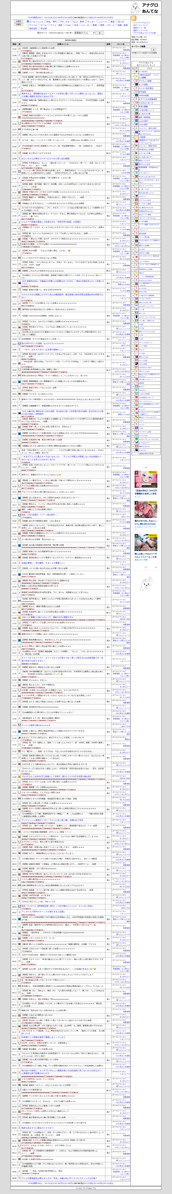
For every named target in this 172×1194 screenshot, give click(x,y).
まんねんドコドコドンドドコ (146, 547)
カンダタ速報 (143, 221)
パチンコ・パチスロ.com (147, 218)
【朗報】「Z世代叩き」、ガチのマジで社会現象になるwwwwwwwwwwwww (53, 932)
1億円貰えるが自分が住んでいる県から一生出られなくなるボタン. (49, 309)
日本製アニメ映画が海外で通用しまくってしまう (43, 1037)
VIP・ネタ (65, 22)
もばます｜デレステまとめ (147, 317)
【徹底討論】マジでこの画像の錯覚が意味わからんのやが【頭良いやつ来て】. (54, 1140)
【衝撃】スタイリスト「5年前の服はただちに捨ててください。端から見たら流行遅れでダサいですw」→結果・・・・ (62, 960)
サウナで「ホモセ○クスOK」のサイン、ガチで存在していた (46, 1145)
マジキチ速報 (125, 154)
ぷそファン (142, 196)
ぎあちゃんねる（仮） (145, 302)
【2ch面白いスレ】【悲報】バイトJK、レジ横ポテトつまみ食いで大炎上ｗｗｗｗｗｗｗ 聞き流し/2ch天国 (62, 1004)
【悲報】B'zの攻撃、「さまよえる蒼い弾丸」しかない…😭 (46, 250)
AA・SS (85, 25)
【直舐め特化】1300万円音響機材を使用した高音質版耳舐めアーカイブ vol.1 (146, 514)
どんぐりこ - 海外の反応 (148, 128)
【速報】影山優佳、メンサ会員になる (37, 1049)
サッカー (91, 22)
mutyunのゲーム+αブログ (146, 306)
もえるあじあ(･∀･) (146, 157)
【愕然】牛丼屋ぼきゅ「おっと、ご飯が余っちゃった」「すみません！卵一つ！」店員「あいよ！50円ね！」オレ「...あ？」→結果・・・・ (63, 164)
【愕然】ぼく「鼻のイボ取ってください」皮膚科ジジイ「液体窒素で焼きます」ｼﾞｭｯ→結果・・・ (62, 826)
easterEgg (141, 328)
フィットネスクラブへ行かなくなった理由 (39, 258)
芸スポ (121, 22)
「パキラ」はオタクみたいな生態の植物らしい (42, 349)
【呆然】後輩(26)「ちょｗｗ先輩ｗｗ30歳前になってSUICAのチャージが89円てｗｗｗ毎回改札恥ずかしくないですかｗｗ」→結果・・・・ (63, 420)
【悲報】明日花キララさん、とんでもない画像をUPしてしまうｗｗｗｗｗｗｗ (54, 327)
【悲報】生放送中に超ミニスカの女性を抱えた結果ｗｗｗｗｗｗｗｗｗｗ (52, 612)
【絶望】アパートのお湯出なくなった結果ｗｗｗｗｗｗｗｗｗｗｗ (49, 303)
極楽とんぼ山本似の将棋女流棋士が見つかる (40, 586)
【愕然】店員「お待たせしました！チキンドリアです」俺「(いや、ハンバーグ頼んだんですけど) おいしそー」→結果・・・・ (63, 466)
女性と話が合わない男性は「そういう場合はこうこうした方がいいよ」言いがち (55, 375)
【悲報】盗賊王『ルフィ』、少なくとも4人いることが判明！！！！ (50, 1085)
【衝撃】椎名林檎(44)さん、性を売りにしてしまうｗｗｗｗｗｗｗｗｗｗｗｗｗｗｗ (56, 640)
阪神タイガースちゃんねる (147, 331)
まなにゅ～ (142, 350)
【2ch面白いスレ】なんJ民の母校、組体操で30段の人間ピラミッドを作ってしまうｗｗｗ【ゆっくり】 (62, 276)
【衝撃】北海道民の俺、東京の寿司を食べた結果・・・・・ (46, 440)
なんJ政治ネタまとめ (146, 207)
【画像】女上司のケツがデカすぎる (36, 153)
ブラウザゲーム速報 (145, 432)
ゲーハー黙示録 (144, 237)
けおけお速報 (143, 364)
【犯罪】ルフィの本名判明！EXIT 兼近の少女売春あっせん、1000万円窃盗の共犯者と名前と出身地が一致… (62, 918)
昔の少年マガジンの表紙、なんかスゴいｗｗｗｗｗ (43, 343)
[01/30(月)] (59, 17)
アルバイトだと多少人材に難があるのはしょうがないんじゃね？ (48, 492)
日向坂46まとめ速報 (146, 149)
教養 (95, 25)
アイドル (33, 25)
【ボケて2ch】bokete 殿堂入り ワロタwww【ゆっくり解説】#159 (49, 955)
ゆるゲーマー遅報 (145, 215)
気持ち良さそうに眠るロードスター (37, 1128)
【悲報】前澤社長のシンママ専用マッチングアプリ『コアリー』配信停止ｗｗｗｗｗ (56, 558)
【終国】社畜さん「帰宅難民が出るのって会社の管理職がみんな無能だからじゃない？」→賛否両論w (63, 86)
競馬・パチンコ (107, 25)
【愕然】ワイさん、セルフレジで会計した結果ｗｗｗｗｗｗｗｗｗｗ (50, 321)
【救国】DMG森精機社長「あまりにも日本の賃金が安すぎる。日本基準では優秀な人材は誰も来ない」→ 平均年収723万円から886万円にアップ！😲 (62, 672)
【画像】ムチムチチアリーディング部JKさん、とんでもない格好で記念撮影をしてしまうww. (60, 836)
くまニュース (125, 96)
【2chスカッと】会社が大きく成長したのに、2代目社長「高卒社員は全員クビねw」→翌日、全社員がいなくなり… (63, 769)
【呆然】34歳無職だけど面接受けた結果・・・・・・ (44, 48)
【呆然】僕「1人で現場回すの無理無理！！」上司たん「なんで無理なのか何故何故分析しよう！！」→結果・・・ (60, 1152)
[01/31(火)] (49, 17)
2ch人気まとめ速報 (123, 80)
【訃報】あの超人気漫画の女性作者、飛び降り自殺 (43, 545)
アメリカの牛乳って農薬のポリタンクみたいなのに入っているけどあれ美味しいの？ (56, 695)
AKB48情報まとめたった (146, 397)
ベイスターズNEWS (145, 299)
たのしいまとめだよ (122, 125)
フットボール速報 (145, 204)
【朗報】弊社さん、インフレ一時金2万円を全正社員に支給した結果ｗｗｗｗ (53, 504)
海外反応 (33, 28)
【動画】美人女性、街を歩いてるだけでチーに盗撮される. (46, 580)
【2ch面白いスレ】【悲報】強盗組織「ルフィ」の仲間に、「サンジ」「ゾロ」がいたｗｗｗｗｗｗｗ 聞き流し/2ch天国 (62, 652)
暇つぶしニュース (123, 73)
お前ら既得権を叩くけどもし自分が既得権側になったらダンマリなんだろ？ (53, 885)
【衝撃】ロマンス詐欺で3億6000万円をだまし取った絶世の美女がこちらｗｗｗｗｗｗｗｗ (59, 808)
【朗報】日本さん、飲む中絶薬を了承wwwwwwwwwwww (45, 999)
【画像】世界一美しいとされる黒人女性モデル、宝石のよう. (47, 427)
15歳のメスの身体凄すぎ (32, 1090)
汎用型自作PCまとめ (146, 211)
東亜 (113, 22)
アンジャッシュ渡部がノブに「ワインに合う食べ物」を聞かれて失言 (52, 820)
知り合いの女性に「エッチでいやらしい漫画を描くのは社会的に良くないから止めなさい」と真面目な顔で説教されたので (62, 1072)
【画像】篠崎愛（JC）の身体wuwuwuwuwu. (39, 787)
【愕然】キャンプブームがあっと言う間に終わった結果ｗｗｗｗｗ (49, 782)
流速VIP (141, 273)
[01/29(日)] (69, 17)
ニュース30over (144, 261)
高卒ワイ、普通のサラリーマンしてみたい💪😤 (41, 475)
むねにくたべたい (142, 486)
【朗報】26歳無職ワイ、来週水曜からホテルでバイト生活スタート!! (50, 406)
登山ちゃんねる (144, 164)
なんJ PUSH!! (143, 288)
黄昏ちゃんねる (124, 284)
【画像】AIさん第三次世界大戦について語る (40, 1059)
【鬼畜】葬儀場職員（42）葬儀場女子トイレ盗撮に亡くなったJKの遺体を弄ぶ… (55, 381)
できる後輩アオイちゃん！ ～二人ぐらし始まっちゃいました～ (146, 483)
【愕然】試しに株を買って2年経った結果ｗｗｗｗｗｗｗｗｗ (47, 803)
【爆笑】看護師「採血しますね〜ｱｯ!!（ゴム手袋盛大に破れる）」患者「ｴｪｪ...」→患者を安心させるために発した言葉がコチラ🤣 (63, 54)
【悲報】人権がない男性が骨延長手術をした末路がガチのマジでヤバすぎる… (54, 731)
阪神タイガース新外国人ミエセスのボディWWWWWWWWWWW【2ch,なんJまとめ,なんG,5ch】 (61, 399)
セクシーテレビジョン (145, 401)
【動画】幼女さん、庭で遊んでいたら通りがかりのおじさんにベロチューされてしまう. (58, 975)
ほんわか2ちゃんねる (145, 280)
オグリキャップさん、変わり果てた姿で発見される (43, 842)
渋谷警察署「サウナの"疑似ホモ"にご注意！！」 (42, 339)
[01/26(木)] (98, 17)
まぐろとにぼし (143, 435)
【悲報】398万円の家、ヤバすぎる (36, 895)
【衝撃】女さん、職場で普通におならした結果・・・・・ (45, 606)
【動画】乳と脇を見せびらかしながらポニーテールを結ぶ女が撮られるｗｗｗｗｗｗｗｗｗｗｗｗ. (62, 61)
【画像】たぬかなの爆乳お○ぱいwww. (37, 1015)
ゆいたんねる (125, 130)
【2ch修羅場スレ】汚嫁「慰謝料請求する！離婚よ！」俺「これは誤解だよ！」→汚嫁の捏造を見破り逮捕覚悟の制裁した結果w (62, 815)
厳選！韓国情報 (144, 117)
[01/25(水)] (108, 17)
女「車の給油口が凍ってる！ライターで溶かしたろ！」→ (45, 980)
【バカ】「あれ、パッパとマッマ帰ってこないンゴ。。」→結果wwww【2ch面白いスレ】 (59, 140)
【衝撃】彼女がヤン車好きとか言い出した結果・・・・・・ (46, 667)
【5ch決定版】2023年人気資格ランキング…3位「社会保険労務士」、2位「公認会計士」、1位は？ (62, 146)
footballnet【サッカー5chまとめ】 (149, 439)
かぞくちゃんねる (145, 200)
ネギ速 (141, 324)
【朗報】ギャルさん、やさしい (34, 680)
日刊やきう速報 (144, 253)
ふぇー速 (141, 309)
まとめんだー (125, 63)
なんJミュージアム (146, 185)
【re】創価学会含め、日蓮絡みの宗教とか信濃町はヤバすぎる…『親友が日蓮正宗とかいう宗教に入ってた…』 (63, 282)
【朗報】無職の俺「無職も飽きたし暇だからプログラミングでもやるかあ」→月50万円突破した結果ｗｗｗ (63, 101)
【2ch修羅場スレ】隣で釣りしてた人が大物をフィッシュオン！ (48, 712)
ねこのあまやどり (144, 443)
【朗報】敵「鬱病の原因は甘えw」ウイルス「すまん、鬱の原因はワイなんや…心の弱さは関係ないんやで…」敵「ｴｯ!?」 (63, 215)
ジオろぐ (141, 421)
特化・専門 (52, 22)
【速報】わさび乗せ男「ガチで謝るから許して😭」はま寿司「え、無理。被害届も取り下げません (62, 1026)
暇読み (127, 739)
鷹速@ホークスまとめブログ (147, 417)
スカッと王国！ (143, 360)
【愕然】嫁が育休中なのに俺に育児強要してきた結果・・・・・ (48, 1117)
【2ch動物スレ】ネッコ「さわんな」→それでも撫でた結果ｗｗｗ (49, 1101)
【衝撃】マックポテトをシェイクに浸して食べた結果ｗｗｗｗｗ (48, 1096)
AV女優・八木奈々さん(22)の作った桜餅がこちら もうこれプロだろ (50, 690)
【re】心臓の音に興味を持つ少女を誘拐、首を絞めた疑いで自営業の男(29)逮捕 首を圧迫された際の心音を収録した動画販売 (62, 412)
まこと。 (138, 516)
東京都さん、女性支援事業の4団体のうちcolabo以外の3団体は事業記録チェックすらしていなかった (63, 986)
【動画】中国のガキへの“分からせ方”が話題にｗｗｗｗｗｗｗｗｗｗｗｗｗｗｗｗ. (56, 192)
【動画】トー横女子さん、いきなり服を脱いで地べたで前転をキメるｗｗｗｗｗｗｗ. (57, 480)
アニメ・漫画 (56, 25)
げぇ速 (141, 339)
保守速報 (142, 92)
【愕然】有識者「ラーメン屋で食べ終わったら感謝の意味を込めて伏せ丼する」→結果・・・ (60, 890)
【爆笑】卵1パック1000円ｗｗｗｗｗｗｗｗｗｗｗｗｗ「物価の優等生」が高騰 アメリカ (59, 944)
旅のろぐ (141, 386)
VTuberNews (142, 390)
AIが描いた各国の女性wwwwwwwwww (37, 1159)
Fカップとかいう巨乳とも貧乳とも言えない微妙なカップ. (45, 1111)
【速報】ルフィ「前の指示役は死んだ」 (38, 73)
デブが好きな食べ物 (30, 129)
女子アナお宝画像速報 (148, 99)
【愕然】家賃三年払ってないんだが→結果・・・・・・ (45, 388)
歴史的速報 (142, 233)
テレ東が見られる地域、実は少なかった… (39, 539)
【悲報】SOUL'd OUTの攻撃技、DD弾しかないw (42, 316)
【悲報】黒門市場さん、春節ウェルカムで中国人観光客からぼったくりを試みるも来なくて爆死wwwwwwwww (61, 600)
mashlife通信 (143, 121)
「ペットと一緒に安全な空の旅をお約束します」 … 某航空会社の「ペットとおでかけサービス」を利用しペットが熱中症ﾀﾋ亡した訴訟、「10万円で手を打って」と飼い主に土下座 (62, 171)
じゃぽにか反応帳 (144, 394)
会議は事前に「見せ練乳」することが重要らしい (43, 563)
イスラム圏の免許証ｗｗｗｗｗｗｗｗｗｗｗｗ (41, 879)
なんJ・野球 (78, 22)
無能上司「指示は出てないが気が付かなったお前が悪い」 (45, 1010)
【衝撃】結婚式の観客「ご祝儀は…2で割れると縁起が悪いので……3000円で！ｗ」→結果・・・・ (62, 864)
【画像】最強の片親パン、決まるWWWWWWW (41, 290)
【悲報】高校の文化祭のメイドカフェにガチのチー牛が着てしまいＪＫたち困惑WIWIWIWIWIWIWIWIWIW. (55, 116)
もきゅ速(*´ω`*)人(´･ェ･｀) (147, 379)
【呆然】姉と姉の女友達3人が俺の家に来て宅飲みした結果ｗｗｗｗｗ (50, 66)
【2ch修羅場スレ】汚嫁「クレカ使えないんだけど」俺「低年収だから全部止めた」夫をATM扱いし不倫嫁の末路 (63, 1165)
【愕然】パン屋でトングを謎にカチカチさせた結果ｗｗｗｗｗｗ (48, 622)
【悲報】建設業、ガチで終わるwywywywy (39, 868)
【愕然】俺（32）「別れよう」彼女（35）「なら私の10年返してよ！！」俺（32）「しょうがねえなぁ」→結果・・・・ (63, 991)
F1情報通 (142, 137)
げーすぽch (142, 353)
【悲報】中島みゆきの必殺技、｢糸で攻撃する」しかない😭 (46, 178)
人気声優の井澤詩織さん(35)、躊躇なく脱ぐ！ (41, 369)
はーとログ (142, 409)
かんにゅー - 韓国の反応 (148, 146)
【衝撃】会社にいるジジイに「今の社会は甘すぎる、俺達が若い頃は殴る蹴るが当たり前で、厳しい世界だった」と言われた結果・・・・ (63, 526)
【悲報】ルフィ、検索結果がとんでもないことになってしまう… (48, 853)
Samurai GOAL (142, 450)
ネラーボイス (144, 173)
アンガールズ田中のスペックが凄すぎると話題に (43, 911)
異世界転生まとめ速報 (145, 269)
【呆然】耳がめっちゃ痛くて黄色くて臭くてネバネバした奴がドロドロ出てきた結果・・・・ (60, 1020)
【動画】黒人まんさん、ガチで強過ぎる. (38, 685)
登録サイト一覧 (139, 28)
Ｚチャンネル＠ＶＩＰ (145, 342)
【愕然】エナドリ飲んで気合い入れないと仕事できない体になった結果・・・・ (55, 702)
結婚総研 (141, 383)
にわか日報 (125, 173)
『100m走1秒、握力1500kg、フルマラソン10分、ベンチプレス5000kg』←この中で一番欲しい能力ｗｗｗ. (63, 362)
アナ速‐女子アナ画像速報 (146, 295)
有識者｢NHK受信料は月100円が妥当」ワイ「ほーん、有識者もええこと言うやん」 (56, 592)
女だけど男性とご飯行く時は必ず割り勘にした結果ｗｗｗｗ (46, 646)
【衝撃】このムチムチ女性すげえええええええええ (43, 271)
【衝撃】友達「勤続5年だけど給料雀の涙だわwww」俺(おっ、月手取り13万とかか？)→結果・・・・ (59, 926)
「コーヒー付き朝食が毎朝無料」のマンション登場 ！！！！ (47, 832)
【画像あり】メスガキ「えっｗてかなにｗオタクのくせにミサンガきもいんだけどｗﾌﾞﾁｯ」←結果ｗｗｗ (63, 228)
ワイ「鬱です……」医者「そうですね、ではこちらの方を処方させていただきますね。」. (59, 751)
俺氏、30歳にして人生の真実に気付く (37, 509)
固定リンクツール (140, 30)
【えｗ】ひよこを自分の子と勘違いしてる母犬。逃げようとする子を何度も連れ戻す (56, 776)
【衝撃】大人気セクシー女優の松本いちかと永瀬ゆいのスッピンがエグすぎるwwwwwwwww (60, 433)
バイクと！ (142, 424)
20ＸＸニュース (124, 340)
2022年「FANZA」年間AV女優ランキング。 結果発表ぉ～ (45, 1043)
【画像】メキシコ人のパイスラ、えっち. (38, 938)
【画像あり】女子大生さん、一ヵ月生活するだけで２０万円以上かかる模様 (53, 203)
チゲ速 (141, 335)
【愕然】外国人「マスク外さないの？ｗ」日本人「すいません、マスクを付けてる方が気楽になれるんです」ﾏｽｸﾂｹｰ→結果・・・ (63, 263)
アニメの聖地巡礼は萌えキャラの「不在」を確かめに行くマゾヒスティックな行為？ (59, 1178)
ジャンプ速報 (143, 346)
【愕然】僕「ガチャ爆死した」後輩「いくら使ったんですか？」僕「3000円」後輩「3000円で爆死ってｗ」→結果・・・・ (63, 744)
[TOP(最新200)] (35, 17)
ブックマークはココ (141, 22)
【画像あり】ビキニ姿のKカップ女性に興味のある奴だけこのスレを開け (52, 446)
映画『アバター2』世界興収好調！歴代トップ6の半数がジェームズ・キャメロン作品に (57, 906)
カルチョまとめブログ (147, 177)
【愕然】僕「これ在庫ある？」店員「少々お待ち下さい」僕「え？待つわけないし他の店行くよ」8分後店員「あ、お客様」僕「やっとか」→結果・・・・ (62, 1133)
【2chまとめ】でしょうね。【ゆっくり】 (38, 901)
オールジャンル (36, 22)
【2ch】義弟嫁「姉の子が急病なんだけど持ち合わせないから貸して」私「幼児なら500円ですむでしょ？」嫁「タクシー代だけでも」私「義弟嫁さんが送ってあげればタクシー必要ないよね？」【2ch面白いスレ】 (63, 79)
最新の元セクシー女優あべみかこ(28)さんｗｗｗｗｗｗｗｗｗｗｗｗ (50, 634)
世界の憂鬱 (143, 106)
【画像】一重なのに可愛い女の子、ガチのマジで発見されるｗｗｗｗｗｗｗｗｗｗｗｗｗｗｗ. (60, 239)
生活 (76, 25)
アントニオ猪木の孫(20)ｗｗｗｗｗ (36, 725)
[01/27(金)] (88, 17)
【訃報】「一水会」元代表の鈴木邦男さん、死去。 (43, 1171)
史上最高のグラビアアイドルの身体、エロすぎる (42, 123)
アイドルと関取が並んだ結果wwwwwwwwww (40, 486)
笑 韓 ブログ (144, 189)
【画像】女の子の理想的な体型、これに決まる (41, 521)
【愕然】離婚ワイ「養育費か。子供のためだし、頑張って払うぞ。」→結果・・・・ (56, 197)
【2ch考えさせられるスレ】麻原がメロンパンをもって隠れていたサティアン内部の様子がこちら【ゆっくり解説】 (61, 333)
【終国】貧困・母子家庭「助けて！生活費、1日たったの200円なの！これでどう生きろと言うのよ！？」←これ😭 (61, 185)
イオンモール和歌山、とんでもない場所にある (41, 792)
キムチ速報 (143, 85)
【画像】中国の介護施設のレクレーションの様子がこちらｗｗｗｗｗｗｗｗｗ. (54, 533)
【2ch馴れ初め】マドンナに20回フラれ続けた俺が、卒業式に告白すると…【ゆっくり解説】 (60, 859)
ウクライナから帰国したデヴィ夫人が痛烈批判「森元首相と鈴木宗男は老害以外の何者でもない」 (62, 296)
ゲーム (44, 25)
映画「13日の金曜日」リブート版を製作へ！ (40, 515)
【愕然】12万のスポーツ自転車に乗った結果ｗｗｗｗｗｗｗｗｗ (48, 949)
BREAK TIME (125, 619)
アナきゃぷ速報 (145, 81)
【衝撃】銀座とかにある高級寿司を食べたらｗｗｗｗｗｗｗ (46, 551)
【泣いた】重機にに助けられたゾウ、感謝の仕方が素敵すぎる (47, 617)
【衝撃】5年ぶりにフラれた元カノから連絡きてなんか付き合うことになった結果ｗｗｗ (58, 135)
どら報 (141, 428)
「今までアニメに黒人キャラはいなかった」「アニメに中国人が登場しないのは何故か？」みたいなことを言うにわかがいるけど (62, 458)
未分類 (44, 28)
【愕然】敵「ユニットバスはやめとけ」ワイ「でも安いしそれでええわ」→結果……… (57, 233)
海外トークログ (144, 161)
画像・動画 (123, 25)
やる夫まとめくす (146, 103)
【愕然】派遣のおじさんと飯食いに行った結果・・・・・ (45, 1106)
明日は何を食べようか (146, 193)
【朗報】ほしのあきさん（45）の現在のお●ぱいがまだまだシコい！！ (51, 498)
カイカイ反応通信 (146, 88)
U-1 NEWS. (143, 72)
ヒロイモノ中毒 (144, 153)
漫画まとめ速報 (144, 245)
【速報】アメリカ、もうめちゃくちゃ (37, 394)
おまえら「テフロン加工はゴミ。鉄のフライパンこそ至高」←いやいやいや (53, 737)
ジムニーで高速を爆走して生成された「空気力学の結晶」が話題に (51, 222)
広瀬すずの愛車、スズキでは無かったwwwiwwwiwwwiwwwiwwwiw (49, 244)
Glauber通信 (143, 124)
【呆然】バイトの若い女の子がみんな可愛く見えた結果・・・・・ (49, 568)
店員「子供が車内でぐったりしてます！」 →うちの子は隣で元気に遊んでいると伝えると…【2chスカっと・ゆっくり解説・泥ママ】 (63, 451)
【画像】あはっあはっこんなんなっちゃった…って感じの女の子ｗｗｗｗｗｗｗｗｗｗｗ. (59, 628)
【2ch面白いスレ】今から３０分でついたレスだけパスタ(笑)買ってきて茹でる (54, 1123)
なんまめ (142, 249)
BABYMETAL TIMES (145, 367)
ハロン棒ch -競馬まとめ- (147, 320)
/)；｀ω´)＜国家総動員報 (146, 276)
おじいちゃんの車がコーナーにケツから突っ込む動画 (45, 158)
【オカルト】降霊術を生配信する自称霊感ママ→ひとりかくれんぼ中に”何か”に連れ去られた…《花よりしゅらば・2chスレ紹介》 (63, 1054)
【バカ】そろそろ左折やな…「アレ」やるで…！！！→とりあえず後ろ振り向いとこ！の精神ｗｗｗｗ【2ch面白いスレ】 (63, 209)
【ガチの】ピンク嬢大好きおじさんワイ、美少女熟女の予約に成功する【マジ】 (55, 764)
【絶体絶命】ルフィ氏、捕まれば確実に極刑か (41, 718)
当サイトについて (140, 25)
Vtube (68, 25)
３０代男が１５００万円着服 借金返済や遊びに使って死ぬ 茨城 (49, 799)
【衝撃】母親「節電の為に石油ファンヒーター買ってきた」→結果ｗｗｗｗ (53, 847)
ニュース (103, 22)
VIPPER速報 (144, 95)
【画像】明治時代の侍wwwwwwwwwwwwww (40, 707)
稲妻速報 (126, 50)
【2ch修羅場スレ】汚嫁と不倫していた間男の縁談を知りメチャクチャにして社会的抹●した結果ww (62, 1066)
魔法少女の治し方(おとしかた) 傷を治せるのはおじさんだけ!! (146, 543)
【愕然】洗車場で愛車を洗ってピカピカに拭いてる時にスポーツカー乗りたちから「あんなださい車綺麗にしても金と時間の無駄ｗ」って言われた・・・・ (63, 757)
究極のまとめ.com (144, 446)
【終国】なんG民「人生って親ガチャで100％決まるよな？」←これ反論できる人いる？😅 (59, 969)
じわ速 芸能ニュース (146, 110)
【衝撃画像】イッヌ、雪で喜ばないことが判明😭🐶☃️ (44, 109)
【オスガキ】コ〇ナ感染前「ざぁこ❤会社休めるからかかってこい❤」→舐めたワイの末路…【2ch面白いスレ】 (63, 1032)
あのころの (125, 345)
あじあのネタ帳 (144, 114)
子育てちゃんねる (144, 371)
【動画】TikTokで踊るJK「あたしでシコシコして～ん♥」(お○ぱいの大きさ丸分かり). (57, 874)
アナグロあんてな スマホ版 (144, 33)
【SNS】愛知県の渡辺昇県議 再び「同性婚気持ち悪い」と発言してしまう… (54, 574)
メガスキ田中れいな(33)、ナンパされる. (38, 1079)
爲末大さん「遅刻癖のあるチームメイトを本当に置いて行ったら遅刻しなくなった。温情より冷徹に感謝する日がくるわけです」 (62, 95)
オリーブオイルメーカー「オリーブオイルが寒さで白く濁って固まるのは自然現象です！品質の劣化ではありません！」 (62, 659)
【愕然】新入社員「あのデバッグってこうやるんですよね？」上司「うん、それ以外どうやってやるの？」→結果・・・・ (63, 355)
